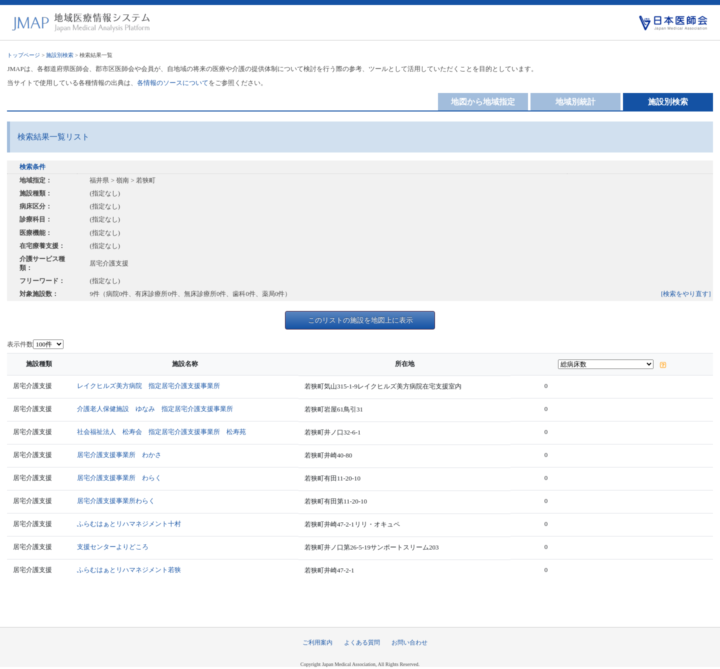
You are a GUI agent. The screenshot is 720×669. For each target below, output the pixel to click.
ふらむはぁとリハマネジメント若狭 (129, 570)
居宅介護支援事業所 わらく (119, 478)
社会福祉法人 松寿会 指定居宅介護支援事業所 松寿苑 (161, 432)
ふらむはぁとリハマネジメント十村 (129, 524)
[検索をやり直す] (686, 294)
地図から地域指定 (483, 102)
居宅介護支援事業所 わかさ (119, 454)
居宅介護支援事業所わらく (116, 500)
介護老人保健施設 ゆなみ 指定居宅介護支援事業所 (155, 408)
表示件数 (20, 344)
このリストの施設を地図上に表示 (360, 320)
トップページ (23, 55)
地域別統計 (576, 102)
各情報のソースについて (172, 82)
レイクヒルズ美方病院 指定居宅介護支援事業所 (148, 386)
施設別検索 (60, 55)
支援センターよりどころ (112, 546)
